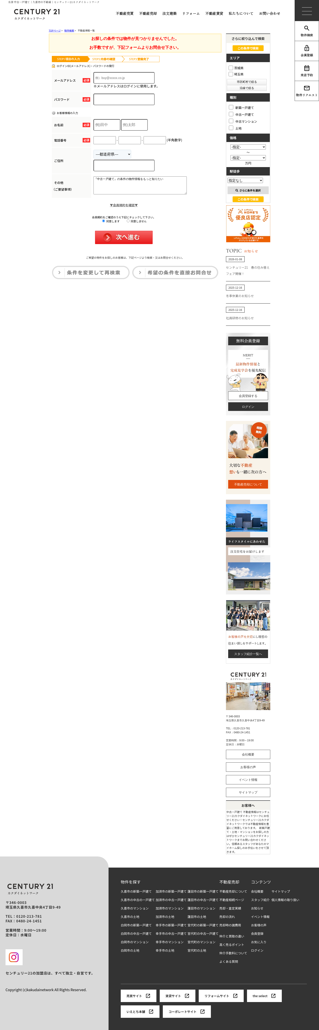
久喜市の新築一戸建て (136, 891)
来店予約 (307, 71)
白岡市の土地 (130, 950)
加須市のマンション (170, 908)
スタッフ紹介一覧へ (248, 654)
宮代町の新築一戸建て (202, 925)
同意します (111, 224)
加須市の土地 (165, 917)
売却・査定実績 (230, 908)
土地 (235, 128)
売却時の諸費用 (230, 925)
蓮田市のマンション (201, 908)
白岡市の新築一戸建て (136, 925)
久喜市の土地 (130, 917)
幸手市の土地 (165, 950)
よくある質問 (228, 961)
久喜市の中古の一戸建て (138, 900)
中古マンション (243, 121)
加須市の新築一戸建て (171, 891)
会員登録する (248, 396)
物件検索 (307, 31)
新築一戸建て (241, 107)
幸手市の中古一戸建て (171, 933)
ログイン (248, 406)
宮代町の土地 (196, 950)
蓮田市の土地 (196, 917)
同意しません (137, 224)
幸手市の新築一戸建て (171, 925)
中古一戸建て (241, 114)
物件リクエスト (307, 91)
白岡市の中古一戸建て (136, 933)
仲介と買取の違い (231, 936)
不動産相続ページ (231, 900)
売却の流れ (227, 917)
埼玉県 (236, 74)
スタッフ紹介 (260, 900)
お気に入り (258, 942)
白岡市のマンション (135, 942)
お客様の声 (248, 767)
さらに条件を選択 (248, 190)
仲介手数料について (233, 953)
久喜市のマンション (135, 908)
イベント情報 (248, 779)
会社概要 (248, 754)
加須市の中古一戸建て (171, 900)
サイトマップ (248, 792)
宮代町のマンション (201, 942)
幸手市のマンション (170, 942)
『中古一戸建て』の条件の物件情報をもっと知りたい (145, 187)
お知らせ (257, 908)
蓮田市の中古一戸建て (202, 900)
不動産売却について (248, 484)
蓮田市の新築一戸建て (202, 891)
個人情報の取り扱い (285, 900)
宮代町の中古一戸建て (202, 933)
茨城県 (236, 68)
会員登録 (307, 51)
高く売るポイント (231, 945)
